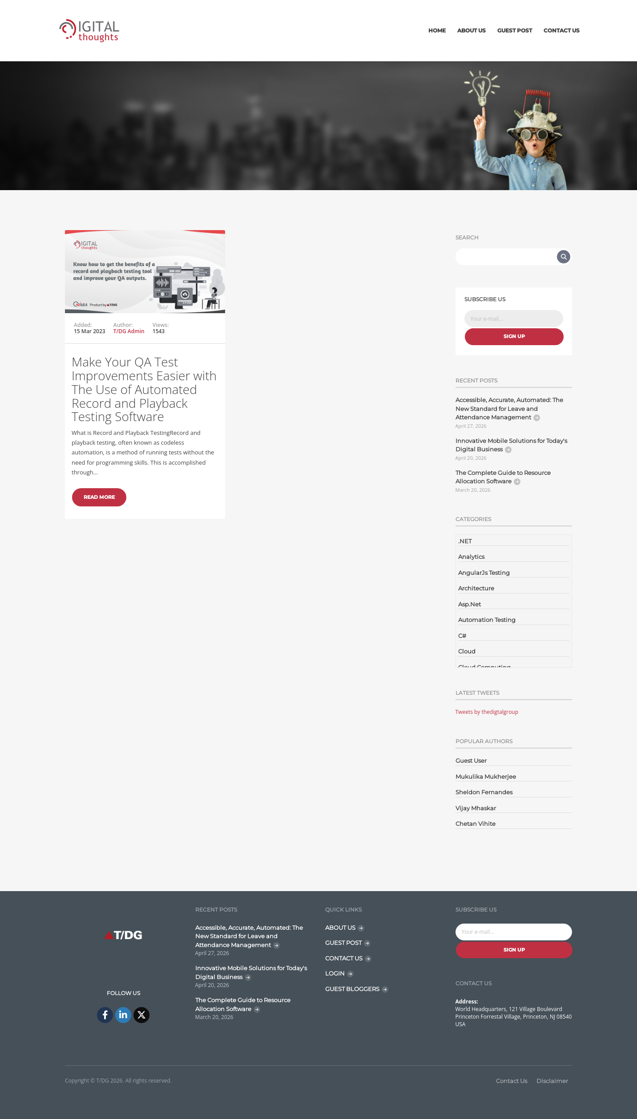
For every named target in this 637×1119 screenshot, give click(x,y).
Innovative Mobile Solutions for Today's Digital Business (511, 445)
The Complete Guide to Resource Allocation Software (503, 477)
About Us (471, 30)
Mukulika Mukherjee (486, 776)
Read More (99, 497)
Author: (123, 325)
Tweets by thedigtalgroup (487, 712)
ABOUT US (340, 927)
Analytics (471, 556)
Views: (161, 325)
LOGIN (335, 973)
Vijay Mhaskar (476, 808)
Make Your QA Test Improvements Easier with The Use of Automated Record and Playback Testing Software (144, 389)
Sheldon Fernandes (484, 792)
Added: (83, 325)
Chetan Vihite (476, 823)
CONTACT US (344, 958)
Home (437, 30)
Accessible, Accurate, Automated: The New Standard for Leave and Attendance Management (509, 408)
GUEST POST (343, 942)
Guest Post (514, 30)
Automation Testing (487, 619)
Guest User (471, 760)
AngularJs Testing (484, 572)
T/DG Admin (129, 331)
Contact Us (562, 30)
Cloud (467, 651)
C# (462, 635)
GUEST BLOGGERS (352, 988)
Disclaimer (552, 1080)
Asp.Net (469, 604)
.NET (465, 541)
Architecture (476, 588)
